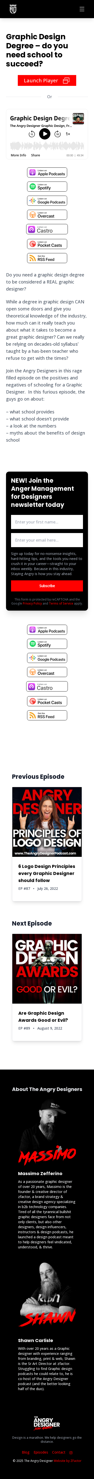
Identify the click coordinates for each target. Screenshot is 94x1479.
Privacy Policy (32, 603)
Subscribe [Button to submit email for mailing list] (47, 585)
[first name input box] (47, 522)
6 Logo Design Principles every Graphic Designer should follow (46, 873)
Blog (26, 1452)
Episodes (41, 1452)
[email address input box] (47, 540)
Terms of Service (61, 603)
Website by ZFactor (67, 1461)
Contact (58, 1452)
